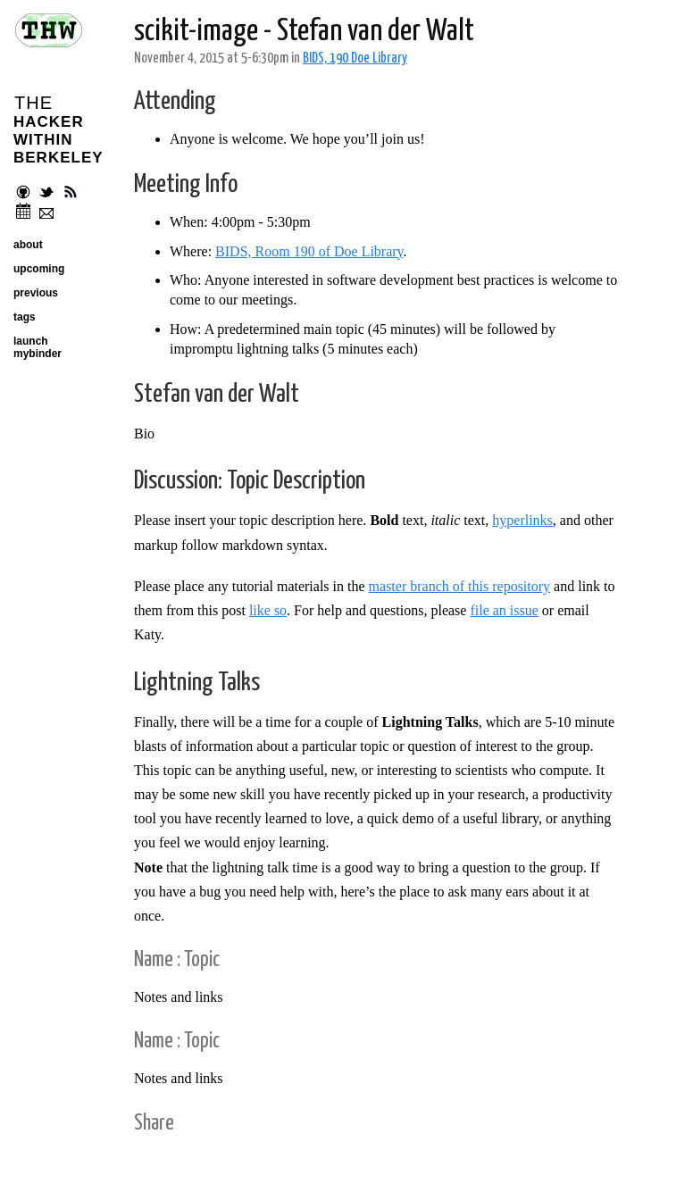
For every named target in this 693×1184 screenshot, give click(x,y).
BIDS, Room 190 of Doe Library (309, 251)
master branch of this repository (460, 586)
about (28, 244)
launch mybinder (37, 347)
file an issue (504, 610)
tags (24, 317)
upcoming (38, 269)
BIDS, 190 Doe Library (355, 58)
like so (268, 610)
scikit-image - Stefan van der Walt (304, 31)
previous (35, 293)
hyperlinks (522, 520)
